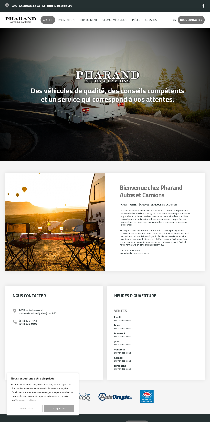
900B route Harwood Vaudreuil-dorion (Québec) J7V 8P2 (38, 312)
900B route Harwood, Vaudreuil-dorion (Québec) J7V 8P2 (42, 6)
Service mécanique (115, 19)
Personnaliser (27, 408)
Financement (88, 19)
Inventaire (65, 19)
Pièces (136, 19)
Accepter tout (59, 408)
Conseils (151, 19)
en (174, 20)
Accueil (48, 20)
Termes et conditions (25, 400)
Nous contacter (191, 19)
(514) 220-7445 (28, 320)
